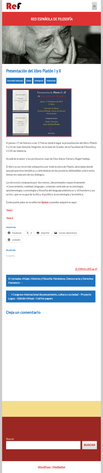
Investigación (38, 80)
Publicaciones (51, 80)
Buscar (10, 438)
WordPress (44, 467)
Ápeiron (45, 202)
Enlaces (28, 80)
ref (95, 268)
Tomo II (9, 218)
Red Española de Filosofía (51, 19)
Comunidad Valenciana (15, 80)
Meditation (58, 467)
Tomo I (9, 210)
